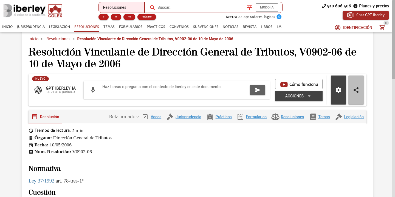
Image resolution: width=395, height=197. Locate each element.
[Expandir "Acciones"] (299, 96)
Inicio (33, 38)
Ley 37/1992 (41, 181)
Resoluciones (58, 38)
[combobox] (200, 7)
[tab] (7, 27)
